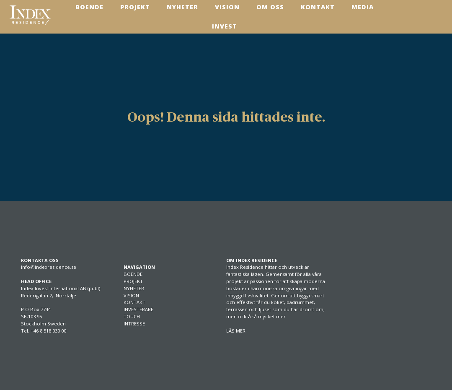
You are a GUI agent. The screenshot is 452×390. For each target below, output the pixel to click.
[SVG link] (30, 15)
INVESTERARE (138, 309)
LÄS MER (235, 331)
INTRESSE (134, 323)
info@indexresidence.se (48, 267)
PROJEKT (133, 281)
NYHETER (134, 288)
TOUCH (132, 316)
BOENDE (133, 274)
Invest (224, 26)
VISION (131, 295)
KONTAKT (134, 302)
